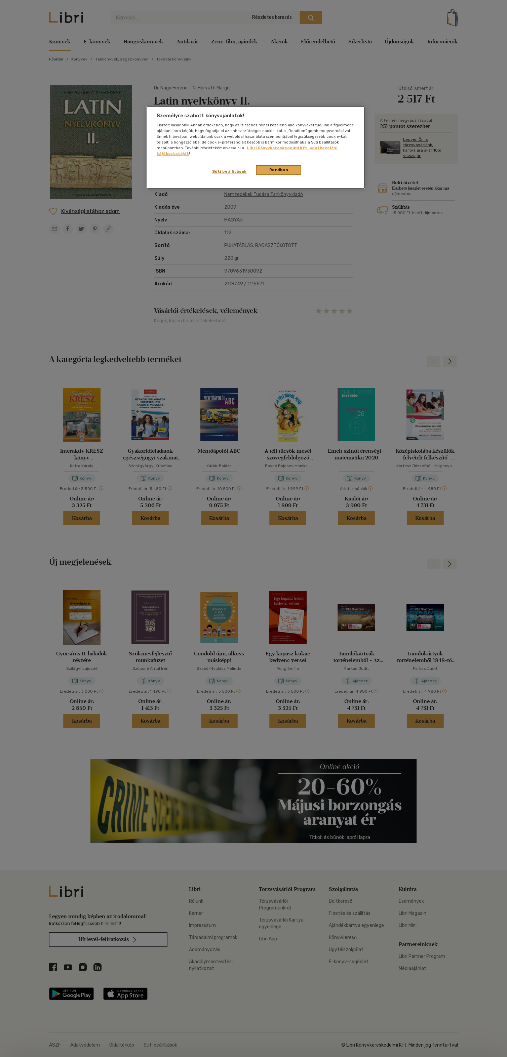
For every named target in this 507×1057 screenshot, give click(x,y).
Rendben (278, 169)
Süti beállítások (229, 171)
